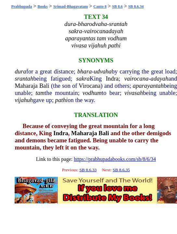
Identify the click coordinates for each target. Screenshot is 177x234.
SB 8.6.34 (136, 6)
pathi (61, 100)
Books (43, 6)
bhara (84, 71)
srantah (24, 78)
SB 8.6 (117, 6)
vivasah (133, 92)
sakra (83, 78)
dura (20, 71)
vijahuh (24, 100)
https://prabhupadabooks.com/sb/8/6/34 (115, 159)
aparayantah (148, 85)
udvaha (103, 71)
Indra (112, 78)
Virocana (89, 85)
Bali (44, 85)
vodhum (92, 92)
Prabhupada (21, 6)
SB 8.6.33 (88, 169)
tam (39, 92)
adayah (160, 78)
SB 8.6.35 (121, 169)
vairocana (136, 78)
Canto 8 (100, 6)
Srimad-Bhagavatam (70, 6)
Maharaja (26, 85)
